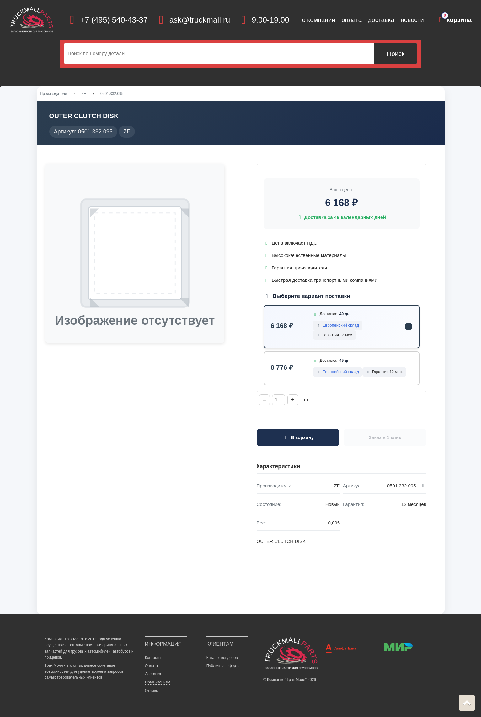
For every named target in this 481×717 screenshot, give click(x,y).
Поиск (395, 53)
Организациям (157, 683)
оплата (351, 19)
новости (412, 19)
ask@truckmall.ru (199, 19)
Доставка (153, 674)
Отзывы (152, 691)
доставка (381, 19)
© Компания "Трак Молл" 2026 (289, 680)
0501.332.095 (111, 94)
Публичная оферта (223, 666)
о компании (318, 19)
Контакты (153, 658)
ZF (83, 94)
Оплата (151, 666)
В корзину (298, 438)
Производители (53, 94)
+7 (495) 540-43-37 (114, 19)
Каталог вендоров (222, 658)
